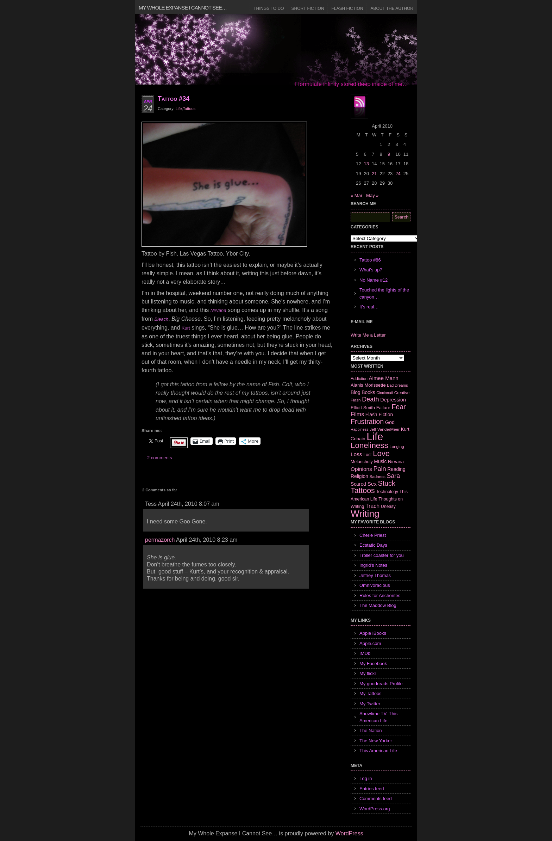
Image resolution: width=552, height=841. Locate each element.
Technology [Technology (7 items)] (387, 491)
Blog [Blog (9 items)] (355, 392)
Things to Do (268, 8)
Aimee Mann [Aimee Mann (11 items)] (384, 378)
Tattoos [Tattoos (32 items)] (363, 490)
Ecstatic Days (373, 545)
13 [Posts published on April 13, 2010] (366, 163)
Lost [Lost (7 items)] (367, 454)
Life (179, 108)
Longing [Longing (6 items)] (396, 446)
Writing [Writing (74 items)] (365, 513)
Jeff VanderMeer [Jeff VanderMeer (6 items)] (385, 429)
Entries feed (371, 788)
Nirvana (218, 310)
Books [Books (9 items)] (368, 392)
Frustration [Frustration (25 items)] (367, 421)
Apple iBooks (372, 633)
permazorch (160, 540)
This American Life (378, 750)
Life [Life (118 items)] (374, 436)
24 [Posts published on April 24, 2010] (397, 173)
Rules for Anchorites (379, 595)
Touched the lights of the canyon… (384, 293)
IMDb (364, 653)
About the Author (391, 8)
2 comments (159, 457)
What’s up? (370, 269)
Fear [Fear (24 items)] (398, 407)
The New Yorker (375, 740)
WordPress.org (374, 808)
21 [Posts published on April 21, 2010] (374, 173)
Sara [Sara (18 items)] (393, 475)
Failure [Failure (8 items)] (383, 407)
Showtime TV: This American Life (378, 717)
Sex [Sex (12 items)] (372, 484)
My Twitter (369, 703)
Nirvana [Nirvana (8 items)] (396, 461)
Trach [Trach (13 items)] (372, 506)
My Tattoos (370, 693)
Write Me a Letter (368, 335)
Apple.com (370, 643)
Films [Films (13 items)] (357, 414)
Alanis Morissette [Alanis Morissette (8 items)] (368, 385)
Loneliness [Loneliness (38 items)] (369, 445)
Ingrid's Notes (373, 565)
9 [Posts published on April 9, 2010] (389, 154)
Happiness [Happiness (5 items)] (359, 429)
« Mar (356, 195)
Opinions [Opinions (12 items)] (361, 469)
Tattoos (189, 108)
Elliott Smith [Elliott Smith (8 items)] (363, 407)
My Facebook (373, 663)
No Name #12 (373, 280)
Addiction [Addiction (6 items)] (359, 378)
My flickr (367, 673)
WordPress (349, 833)
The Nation (370, 730)
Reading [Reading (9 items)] (396, 469)
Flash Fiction (347, 8)
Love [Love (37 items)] (381, 453)
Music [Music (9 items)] (380, 461)
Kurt (186, 328)
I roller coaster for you (381, 555)
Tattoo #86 (370, 260)
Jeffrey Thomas (375, 575)
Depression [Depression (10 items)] (393, 400)
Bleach (161, 319)
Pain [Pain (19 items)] (379, 468)
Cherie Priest (372, 535)
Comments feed (375, 798)
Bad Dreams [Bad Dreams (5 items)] (397, 385)
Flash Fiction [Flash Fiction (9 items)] (379, 414)
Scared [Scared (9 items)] (358, 484)
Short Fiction (307, 8)
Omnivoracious (374, 585)
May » (372, 195)
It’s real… (369, 306)
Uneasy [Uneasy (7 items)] (388, 506)
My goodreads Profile (381, 683)
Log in (365, 778)
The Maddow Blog (377, 605)
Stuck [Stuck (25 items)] (386, 483)
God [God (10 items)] (390, 422)
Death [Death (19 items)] (370, 399)
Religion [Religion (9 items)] (359, 476)
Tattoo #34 (173, 98)
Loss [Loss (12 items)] (356, 454)
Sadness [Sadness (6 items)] (377, 476)
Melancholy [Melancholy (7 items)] (362, 461)
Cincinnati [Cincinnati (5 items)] (384, 393)
